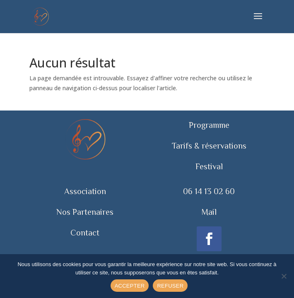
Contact (84, 232)
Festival (209, 166)
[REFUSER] (284, 276)
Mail (209, 211)
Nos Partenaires (84, 211)
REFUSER (170, 286)
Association (85, 191)
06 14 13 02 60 (209, 191)
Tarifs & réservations (209, 145)
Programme (209, 125)
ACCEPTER (130, 286)
